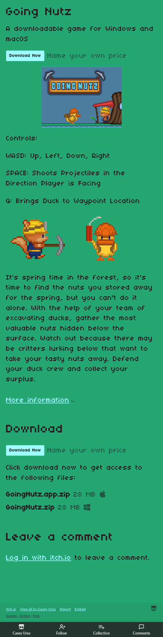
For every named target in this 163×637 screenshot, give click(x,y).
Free (36, 615)
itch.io (11, 609)
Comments (141, 629)
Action (25, 615)
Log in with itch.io (38, 558)
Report (65, 609)
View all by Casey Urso (38, 609)
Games (11, 615)
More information (40, 400)
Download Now (25, 56)
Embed (80, 609)
